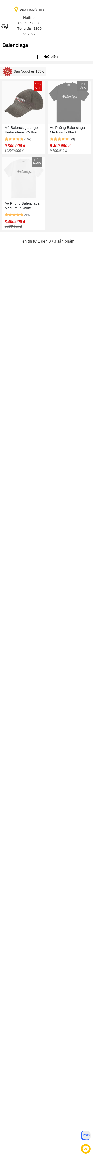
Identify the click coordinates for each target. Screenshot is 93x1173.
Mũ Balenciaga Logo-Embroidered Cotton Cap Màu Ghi (22, 130)
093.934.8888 (29, 23)
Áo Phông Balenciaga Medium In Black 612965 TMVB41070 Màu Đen (67, 130)
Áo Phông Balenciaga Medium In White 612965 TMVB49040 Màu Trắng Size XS (22, 205)
